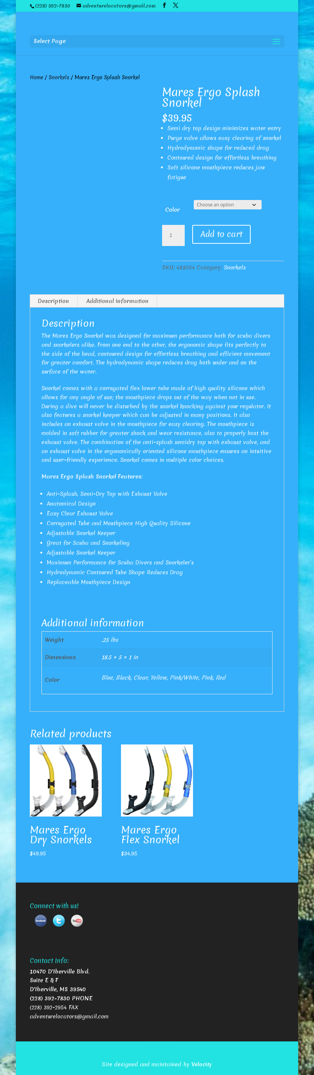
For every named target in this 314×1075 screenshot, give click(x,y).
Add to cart (221, 234)
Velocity (201, 1064)
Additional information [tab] (117, 301)
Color (172, 210)
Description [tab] (53, 301)
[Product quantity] (173, 235)
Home (36, 77)
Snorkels (59, 77)
